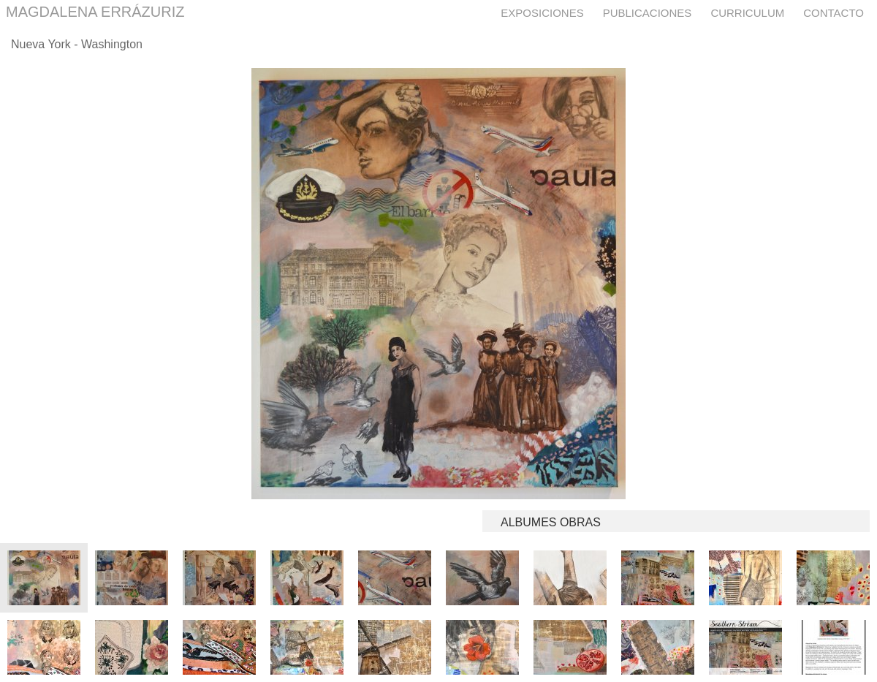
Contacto (833, 13)
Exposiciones (542, 13)
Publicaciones (647, 13)
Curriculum (747, 13)
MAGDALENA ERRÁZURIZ (95, 12)
